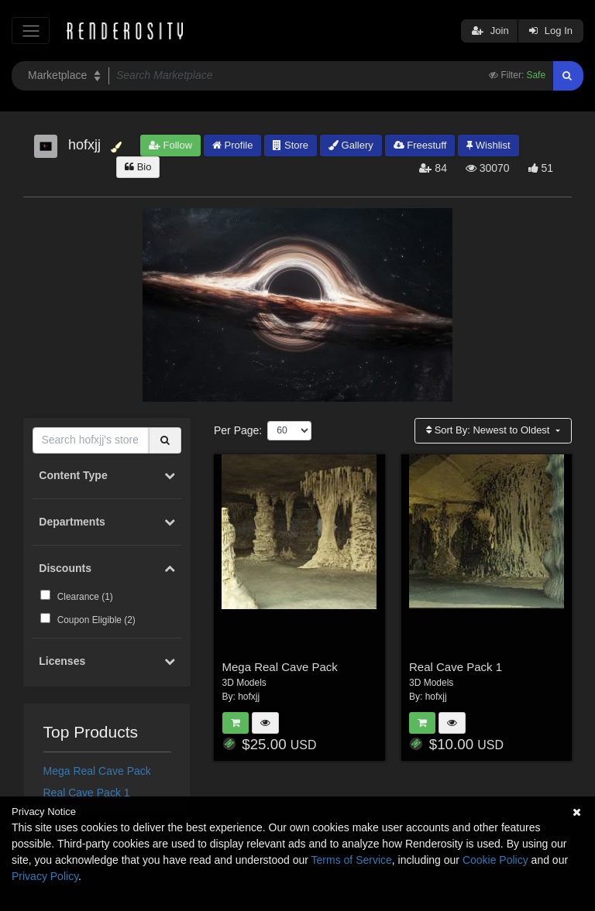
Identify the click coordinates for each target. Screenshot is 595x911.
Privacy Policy (45, 876)
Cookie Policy (495, 860)
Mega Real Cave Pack (97, 771)
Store (290, 145)
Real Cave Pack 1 (86, 792)
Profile (232, 145)
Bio (138, 167)
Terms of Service (351, 860)
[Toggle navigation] (31, 30)
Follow (170, 145)
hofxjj (249, 696)
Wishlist (488, 145)
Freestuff (420, 145)
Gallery (350, 145)
